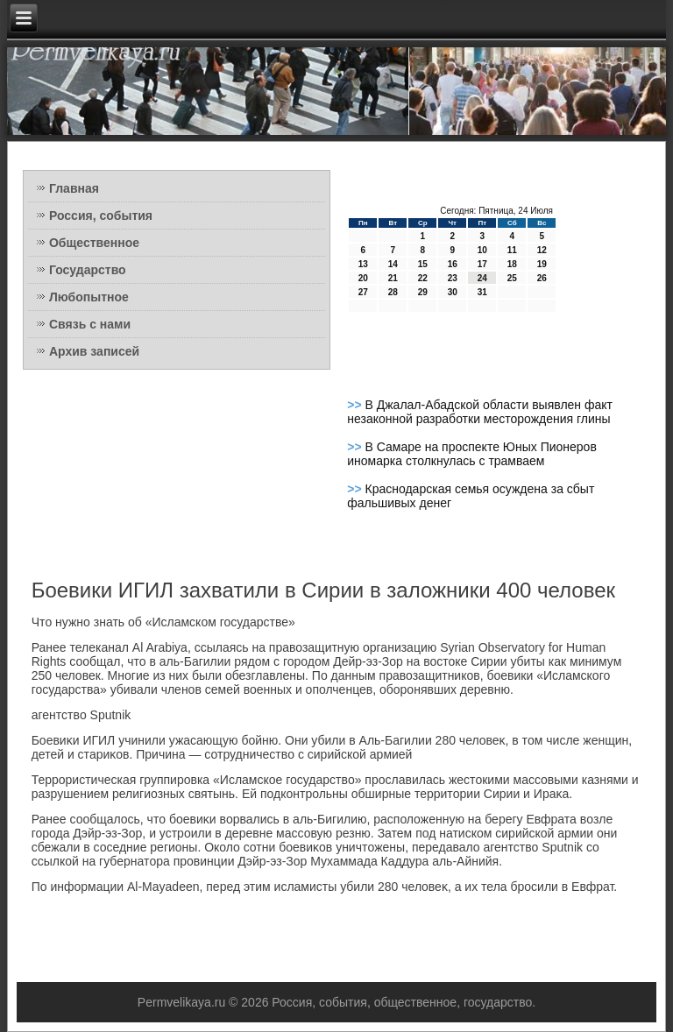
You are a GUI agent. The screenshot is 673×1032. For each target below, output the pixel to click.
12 (542, 250)
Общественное (94, 243)
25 (512, 278)
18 (512, 264)
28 (393, 292)
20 (363, 278)
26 (542, 278)
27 (363, 292)
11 (512, 250)
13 (363, 264)
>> (356, 405)
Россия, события (100, 216)
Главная (74, 188)
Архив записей (94, 351)
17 (482, 264)
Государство (87, 270)
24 (482, 278)
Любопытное (89, 297)
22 (423, 278)
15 (423, 264)
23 (452, 278)
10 (482, 250)
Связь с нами (90, 324)
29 (423, 292)
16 (452, 264)
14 (393, 264)
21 (393, 278)
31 (482, 292)
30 (452, 292)
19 (542, 264)
